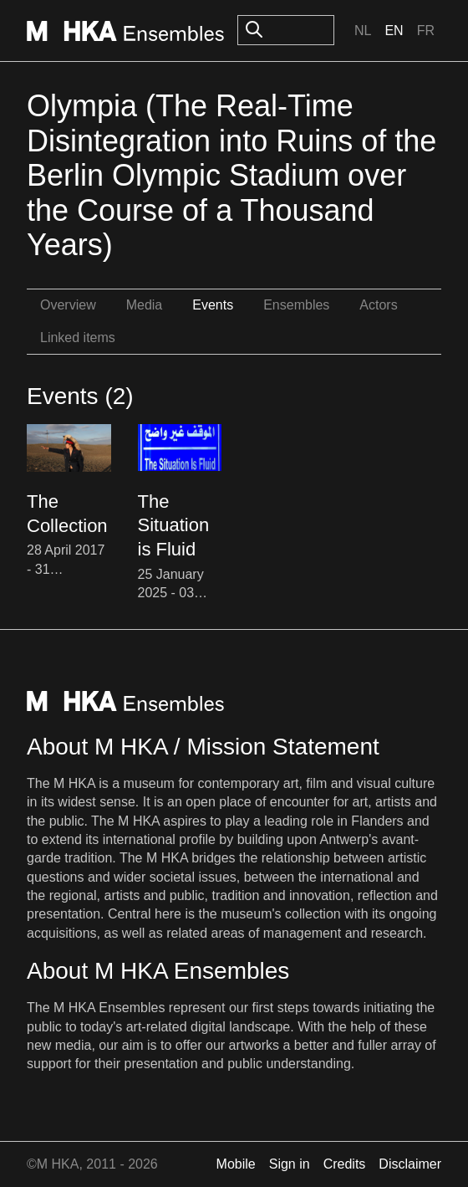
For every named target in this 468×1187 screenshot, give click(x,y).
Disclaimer (410, 1164)
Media (144, 305)
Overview (68, 305)
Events (212, 305)
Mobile (236, 1164)
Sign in (289, 1164)
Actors (378, 305)
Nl (362, 30)
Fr (426, 30)
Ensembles (296, 305)
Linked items (77, 337)
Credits (344, 1164)
